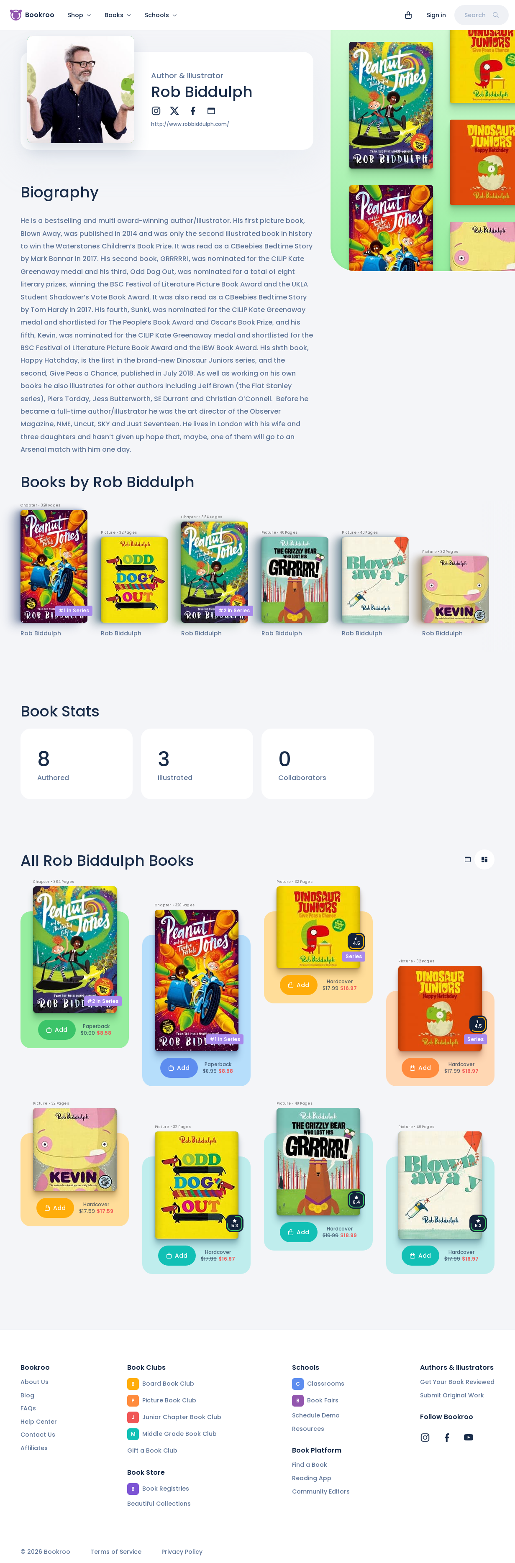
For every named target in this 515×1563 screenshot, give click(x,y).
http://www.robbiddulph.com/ (190, 129)
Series (354, 961)
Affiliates (34, 1448)
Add (56, 1035)
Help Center (38, 1421)
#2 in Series (234, 615)
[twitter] (174, 116)
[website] (211, 116)
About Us (34, 1382)
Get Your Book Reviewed (457, 1382)
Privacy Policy (181, 1552)
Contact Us (37, 1434)
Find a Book (309, 1465)
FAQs (28, 1408)
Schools (161, 15)
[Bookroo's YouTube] (469, 1437)
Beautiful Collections (159, 1503)
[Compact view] (484, 864)
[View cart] (408, 15)
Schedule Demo (316, 1415)
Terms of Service (115, 1552)
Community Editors (321, 1491)
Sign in (436, 15)
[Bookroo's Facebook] (447, 1437)
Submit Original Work (452, 1395)
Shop (79, 15)
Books (118, 15)
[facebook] (193, 116)
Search (481, 15)
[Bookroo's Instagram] (425, 1437)
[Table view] (468, 864)
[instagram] (156, 116)
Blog (27, 1395)
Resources (308, 1429)
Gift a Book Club (152, 1450)
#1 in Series (74, 615)
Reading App (311, 1478)
